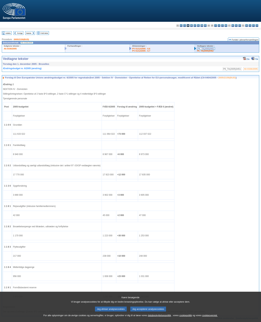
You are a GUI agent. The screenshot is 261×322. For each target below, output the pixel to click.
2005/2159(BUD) (21, 39)
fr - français (205, 25)
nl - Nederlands (232, 25)
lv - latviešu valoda (219, 25)
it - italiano (215, 25)
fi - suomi (253, 25)
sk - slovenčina (246, 25)
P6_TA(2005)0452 (205, 51)
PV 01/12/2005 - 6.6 (141, 49)
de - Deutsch (191, 25)
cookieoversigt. (210, 319)
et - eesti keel (195, 25)
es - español (181, 25)
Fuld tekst (44, 33)
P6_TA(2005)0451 (206, 49)
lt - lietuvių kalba (222, 25)
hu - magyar (226, 25)
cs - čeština (184, 25)
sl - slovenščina (250, 25)
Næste (28, 33)
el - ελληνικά (198, 25)
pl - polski (236, 25)
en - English (201, 25)
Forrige (19, 33)
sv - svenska (257, 25)
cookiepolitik (185, 319)
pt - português (239, 25)
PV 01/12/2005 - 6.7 (141, 51)
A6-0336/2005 (10, 49)
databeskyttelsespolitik (159, 319)
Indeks (8, 33)
